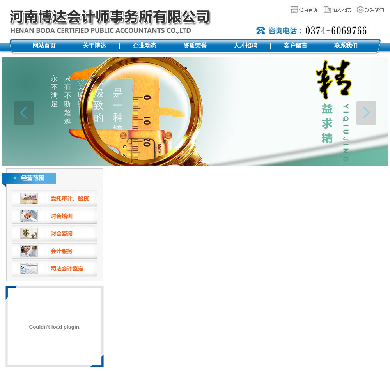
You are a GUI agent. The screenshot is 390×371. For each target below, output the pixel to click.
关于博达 (94, 45)
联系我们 (346, 45)
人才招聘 (245, 45)
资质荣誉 (195, 45)
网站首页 (44, 45)
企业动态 (144, 45)
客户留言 (295, 45)
